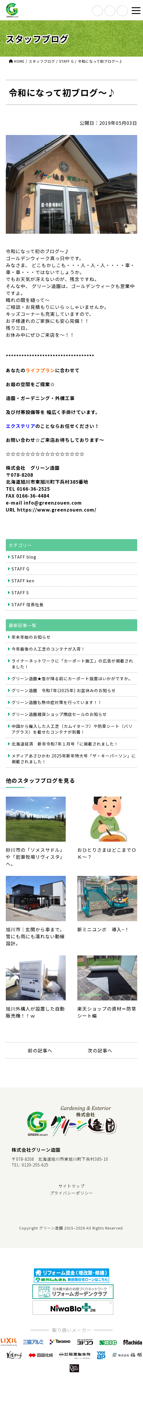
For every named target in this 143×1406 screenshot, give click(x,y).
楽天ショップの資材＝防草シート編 (107, 987)
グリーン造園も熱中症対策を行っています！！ (57, 702)
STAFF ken (23, 581)
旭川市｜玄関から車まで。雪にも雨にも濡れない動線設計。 (36, 911)
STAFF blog (24, 557)
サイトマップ (71, 1186)
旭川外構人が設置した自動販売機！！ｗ (36, 987)
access (97, 11)
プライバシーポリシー (71, 1193)
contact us (122, 11)
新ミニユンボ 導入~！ (107, 904)
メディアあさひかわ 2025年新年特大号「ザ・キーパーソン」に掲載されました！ (74, 758)
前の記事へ (40, 1050)
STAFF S (20, 592)
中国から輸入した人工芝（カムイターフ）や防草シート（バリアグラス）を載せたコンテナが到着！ (72, 729)
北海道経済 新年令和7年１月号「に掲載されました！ (65, 744)
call (110, 11)
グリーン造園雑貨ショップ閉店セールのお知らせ (59, 714)
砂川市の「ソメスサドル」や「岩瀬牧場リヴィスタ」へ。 (36, 832)
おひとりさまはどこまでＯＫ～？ (107, 828)
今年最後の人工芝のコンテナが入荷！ (48, 649)
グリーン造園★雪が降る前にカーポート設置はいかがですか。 (72, 678)
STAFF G (21, 569)
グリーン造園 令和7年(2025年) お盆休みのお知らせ (64, 690)
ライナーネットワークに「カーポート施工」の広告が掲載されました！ (72, 663)
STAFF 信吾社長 (28, 604)
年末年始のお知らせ (31, 637)
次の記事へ (100, 1050)
